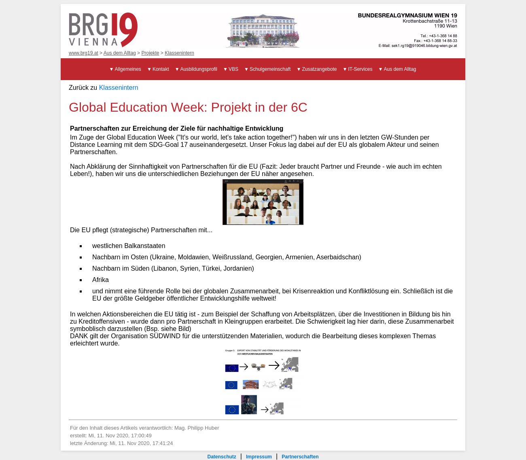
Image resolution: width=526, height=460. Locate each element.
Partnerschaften (300, 457)
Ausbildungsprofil (198, 69)
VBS (233, 69)
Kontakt (161, 69)
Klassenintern (179, 53)
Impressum (259, 457)
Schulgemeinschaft (270, 69)
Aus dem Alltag (120, 53)
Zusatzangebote (319, 69)
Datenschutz (221, 457)
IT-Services (360, 69)
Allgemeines (128, 69)
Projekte (150, 53)
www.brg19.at (83, 53)
